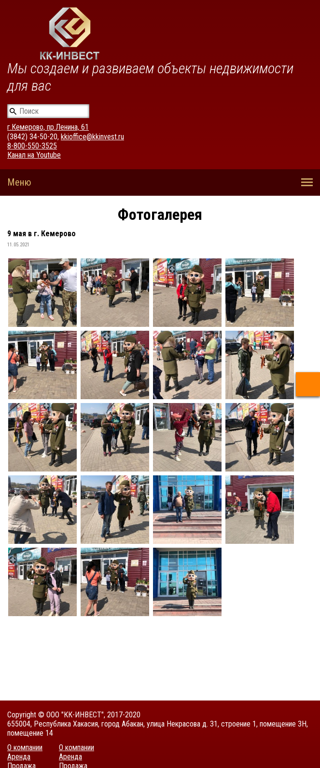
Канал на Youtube (34, 155)
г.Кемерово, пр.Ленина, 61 (48, 127)
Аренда (18, 756)
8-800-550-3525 (32, 145)
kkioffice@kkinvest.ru (92, 136)
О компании (24, 747)
